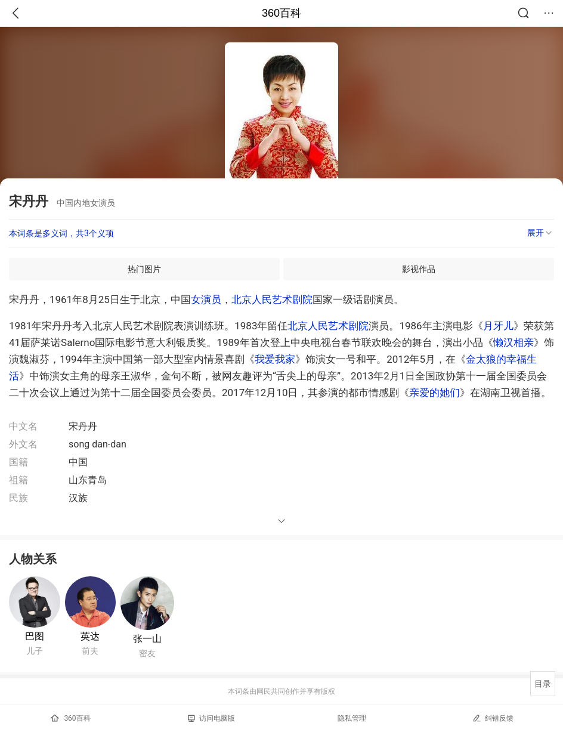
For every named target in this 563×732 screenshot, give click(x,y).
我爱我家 (275, 359)
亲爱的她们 (434, 393)
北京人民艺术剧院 (272, 299)
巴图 (34, 636)
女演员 (206, 299)
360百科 (281, 13)
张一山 (147, 638)
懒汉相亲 (513, 342)
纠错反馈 (492, 718)
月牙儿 (498, 326)
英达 (90, 636)
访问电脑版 (211, 718)
